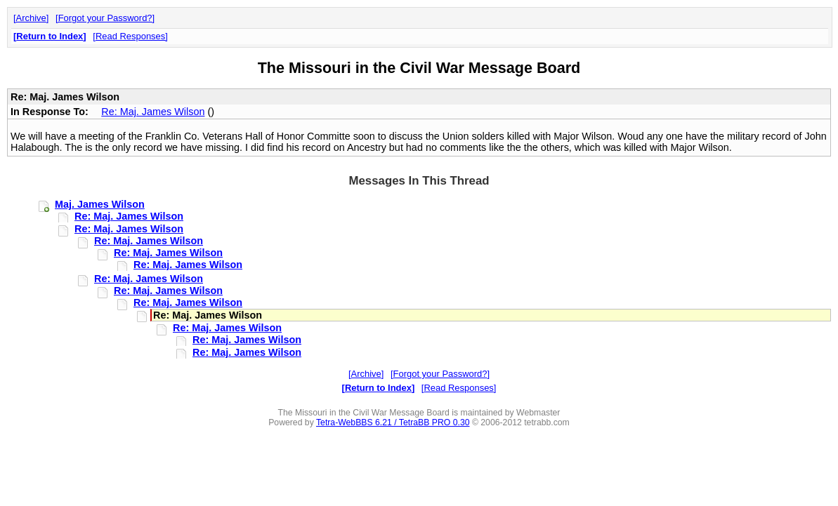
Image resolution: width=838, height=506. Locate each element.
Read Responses (130, 36)
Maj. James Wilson (100, 204)
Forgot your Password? (105, 18)
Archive (31, 18)
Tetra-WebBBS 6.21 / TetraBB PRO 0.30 (393, 422)
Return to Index (49, 36)
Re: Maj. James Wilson (152, 111)
